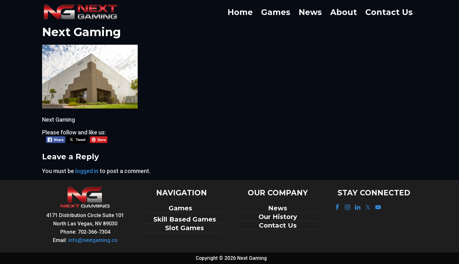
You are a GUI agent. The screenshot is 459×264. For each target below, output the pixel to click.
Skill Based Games (184, 219)
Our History (278, 217)
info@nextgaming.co (93, 240)
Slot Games (184, 228)
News (277, 208)
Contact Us (278, 225)
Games (181, 208)
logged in (86, 171)
